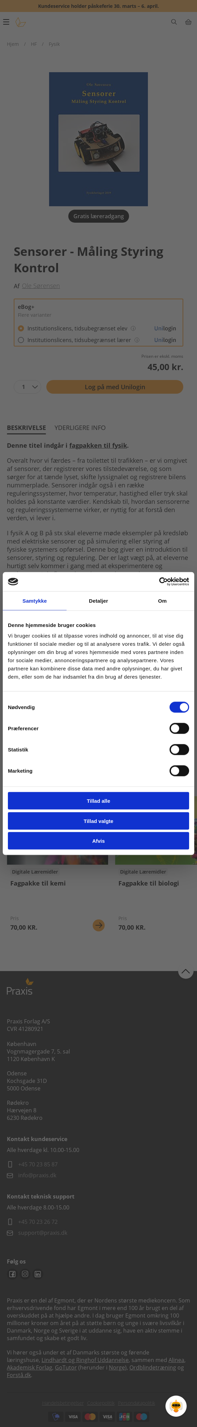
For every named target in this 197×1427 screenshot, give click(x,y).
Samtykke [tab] (35, 600)
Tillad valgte (98, 821)
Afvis (98, 841)
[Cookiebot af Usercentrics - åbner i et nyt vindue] (159, 581)
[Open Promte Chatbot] (176, 1406)
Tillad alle (98, 801)
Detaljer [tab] (98, 600)
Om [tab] (162, 600)
